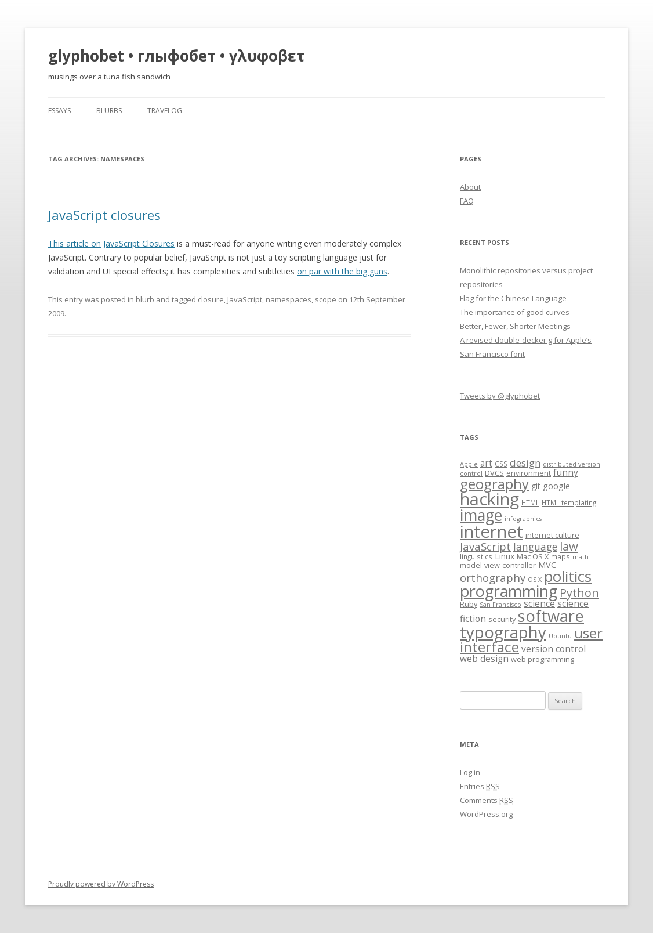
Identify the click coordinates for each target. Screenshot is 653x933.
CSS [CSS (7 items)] (501, 463)
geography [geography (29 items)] (494, 484)
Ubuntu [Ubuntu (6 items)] (560, 636)
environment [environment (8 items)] (528, 473)
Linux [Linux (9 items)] (504, 556)
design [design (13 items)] (525, 462)
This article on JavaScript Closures (111, 243)
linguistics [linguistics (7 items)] (476, 556)
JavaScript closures (104, 214)
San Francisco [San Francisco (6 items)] (500, 605)
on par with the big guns (342, 271)
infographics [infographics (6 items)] (523, 519)
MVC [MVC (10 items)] (547, 564)
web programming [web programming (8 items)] (542, 659)
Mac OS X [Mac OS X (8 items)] (533, 556)
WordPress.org (486, 814)
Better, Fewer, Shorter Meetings (515, 326)
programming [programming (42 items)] (508, 591)
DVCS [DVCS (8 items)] (494, 473)
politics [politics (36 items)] (568, 576)
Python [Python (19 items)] (579, 593)
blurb (145, 299)
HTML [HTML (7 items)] (530, 502)
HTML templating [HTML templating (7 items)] (569, 502)
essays (59, 110)
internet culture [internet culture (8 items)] (552, 535)
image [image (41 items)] (481, 515)
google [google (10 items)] (556, 485)
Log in (470, 772)
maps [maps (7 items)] (560, 556)
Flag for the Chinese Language (513, 298)
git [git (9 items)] (535, 485)
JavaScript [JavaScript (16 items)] (485, 546)
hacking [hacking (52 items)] (489, 498)
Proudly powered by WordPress (101, 884)
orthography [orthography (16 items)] (492, 577)
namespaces (288, 299)
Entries (480, 786)
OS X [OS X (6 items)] (535, 580)
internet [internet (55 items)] (491, 531)
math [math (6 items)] (580, 557)
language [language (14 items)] (535, 547)
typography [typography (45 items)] (503, 632)
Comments (486, 800)
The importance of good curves (514, 312)
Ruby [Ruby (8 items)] (468, 604)
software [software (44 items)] (551, 616)
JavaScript (244, 299)
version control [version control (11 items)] (553, 649)
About (470, 187)
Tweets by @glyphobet (500, 395)
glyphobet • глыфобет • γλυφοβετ (176, 55)
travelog (164, 110)
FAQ (467, 201)
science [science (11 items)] (539, 604)
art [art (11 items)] (486, 463)
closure (211, 299)
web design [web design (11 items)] (484, 659)
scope (325, 299)
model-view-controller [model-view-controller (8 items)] (498, 565)
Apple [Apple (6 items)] (469, 464)
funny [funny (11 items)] (565, 472)
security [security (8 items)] (502, 619)
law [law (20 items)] (569, 546)
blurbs (109, 110)
